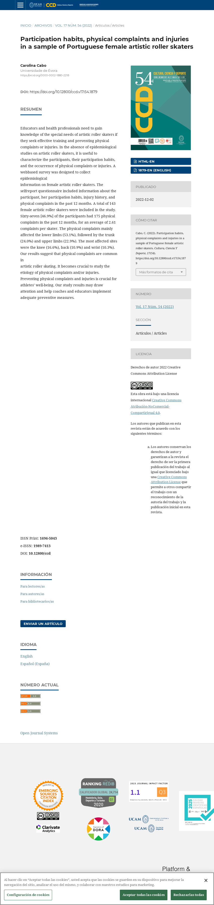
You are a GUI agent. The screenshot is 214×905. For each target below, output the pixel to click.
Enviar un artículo (43, 624)
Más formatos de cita (156, 272)
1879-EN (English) (154, 170)
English (26, 656)
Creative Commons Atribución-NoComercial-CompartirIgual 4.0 (156, 406)
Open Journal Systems (39, 733)
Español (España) (35, 663)
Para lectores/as (32, 586)
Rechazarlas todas (188, 894)
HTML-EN (146, 161)
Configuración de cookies (28, 894)
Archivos (43, 25)
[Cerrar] (205, 880)
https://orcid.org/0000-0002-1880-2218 (44, 75)
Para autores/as (32, 594)
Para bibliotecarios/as (37, 601)
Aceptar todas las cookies (144, 894)
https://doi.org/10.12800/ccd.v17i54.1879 (63, 92)
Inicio (25, 25)
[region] (107, 888)
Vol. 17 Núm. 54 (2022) (73, 25)
